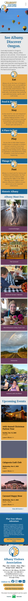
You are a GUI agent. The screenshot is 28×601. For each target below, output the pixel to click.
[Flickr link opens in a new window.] (25, 582)
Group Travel (10, 568)
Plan (22, 566)
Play (4, 566)
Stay (18, 566)
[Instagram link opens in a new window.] (16, 582)
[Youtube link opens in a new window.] (20, 582)
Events (13, 566)
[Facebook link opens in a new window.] (13, 582)
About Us (19, 568)
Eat (8, 566)
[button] (26, 4)
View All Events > (18, 509)
